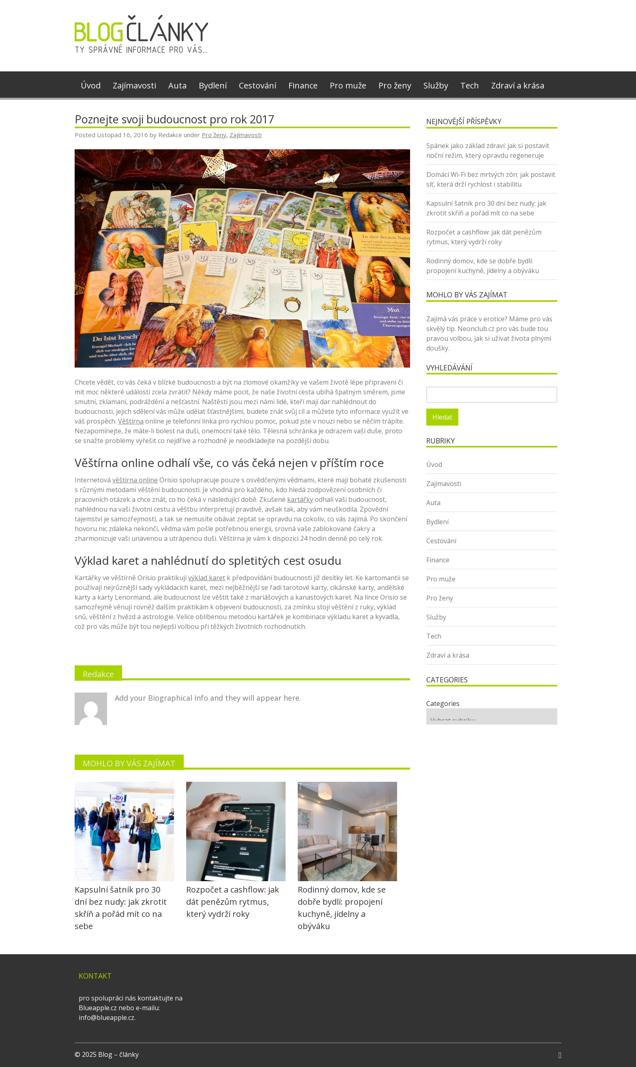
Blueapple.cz (98, 1007)
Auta (177, 85)
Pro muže (348, 85)
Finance (303, 85)
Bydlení (213, 85)
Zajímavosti (134, 85)
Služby (435, 85)
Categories (443, 703)
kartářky (300, 499)
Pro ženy (394, 85)
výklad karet (206, 577)
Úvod (91, 85)
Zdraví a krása (517, 85)
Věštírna (131, 421)
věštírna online (135, 479)
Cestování (257, 85)
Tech (469, 85)
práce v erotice (482, 318)
